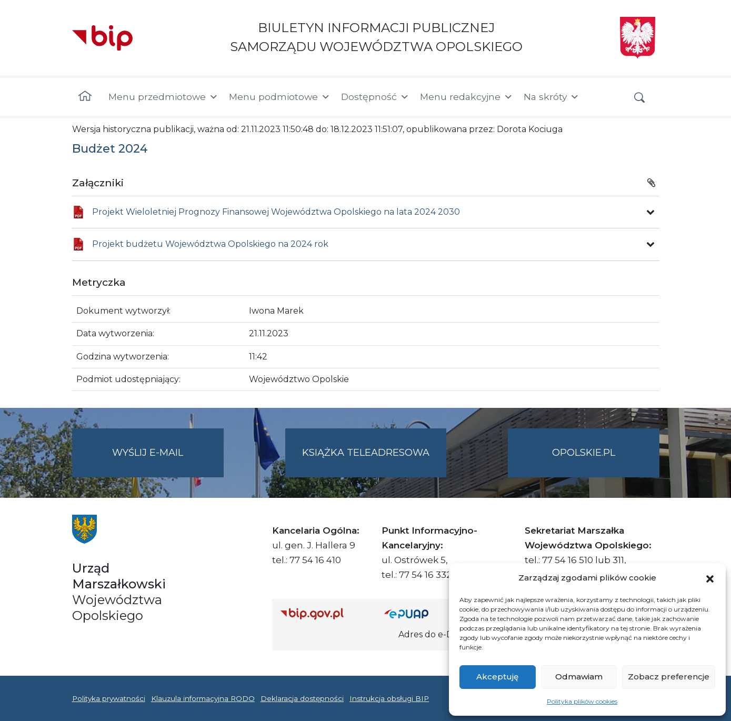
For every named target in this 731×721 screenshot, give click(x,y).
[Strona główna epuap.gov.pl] (418, 613)
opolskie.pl (583, 452)
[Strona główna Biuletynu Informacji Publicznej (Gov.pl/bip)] (324, 613)
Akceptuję (497, 677)
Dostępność (375, 96)
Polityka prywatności (108, 698)
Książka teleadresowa (365, 452)
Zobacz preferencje (668, 677)
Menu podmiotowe (280, 96)
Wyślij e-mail (168, 461)
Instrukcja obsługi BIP (389, 698)
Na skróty (551, 96)
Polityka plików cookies (582, 701)
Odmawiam (579, 677)
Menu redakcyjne (466, 96)
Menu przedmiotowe (163, 96)
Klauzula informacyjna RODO (203, 698)
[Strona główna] (85, 96)
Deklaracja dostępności (302, 698)
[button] (710, 578)
